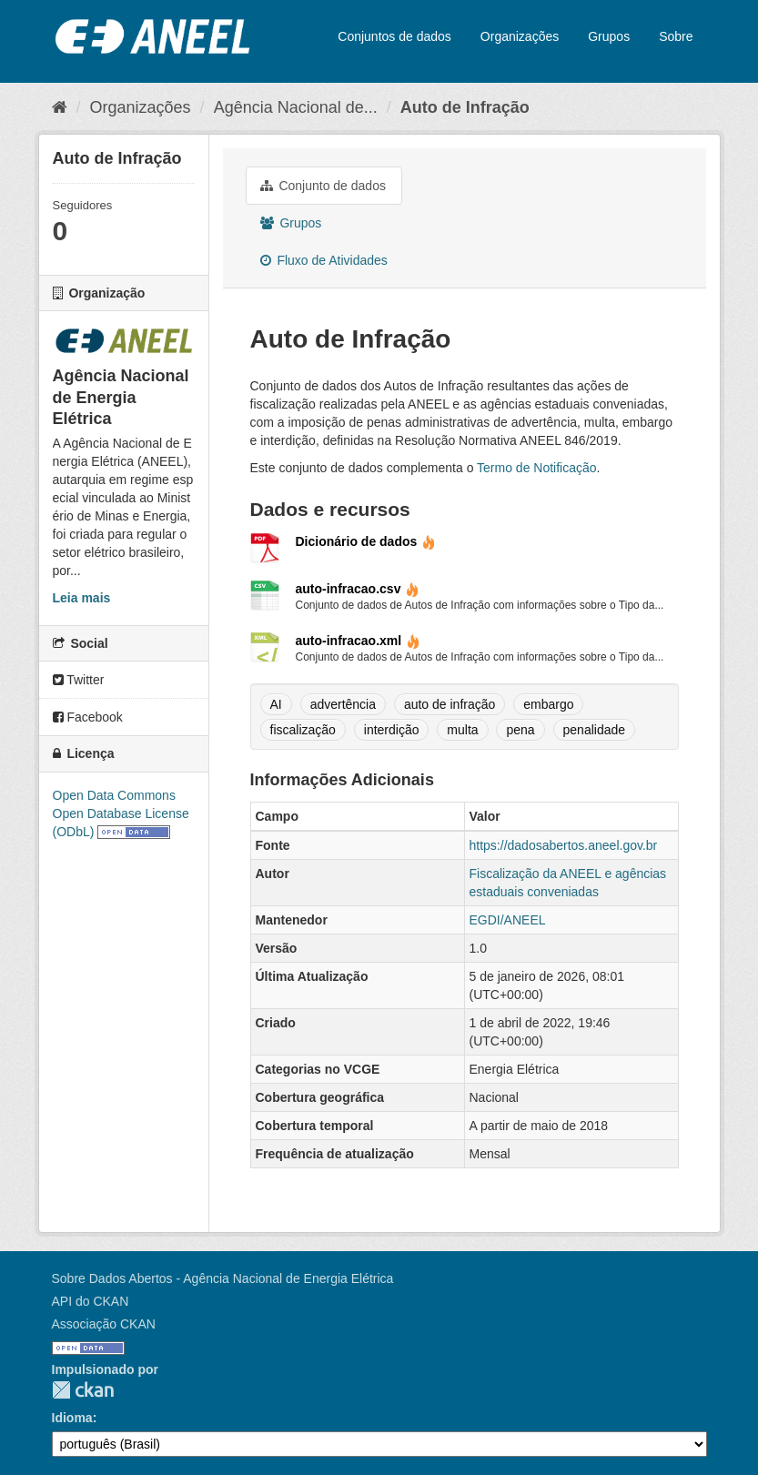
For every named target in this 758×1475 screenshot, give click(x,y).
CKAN (83, 1389)
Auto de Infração (465, 107)
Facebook (88, 717)
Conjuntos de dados (394, 36)
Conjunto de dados (323, 185)
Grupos (609, 36)
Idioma (72, 1417)
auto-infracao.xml (358, 640)
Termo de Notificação (537, 467)
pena (520, 729)
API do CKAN (90, 1301)
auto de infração (449, 704)
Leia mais (82, 598)
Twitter (79, 679)
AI (276, 704)
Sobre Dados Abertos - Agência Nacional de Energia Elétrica (223, 1278)
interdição (391, 729)
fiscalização (303, 729)
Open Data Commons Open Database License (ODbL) (121, 813)
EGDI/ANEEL (508, 920)
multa (462, 729)
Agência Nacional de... (296, 107)
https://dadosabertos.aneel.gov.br (564, 845)
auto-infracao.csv (358, 588)
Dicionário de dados (366, 541)
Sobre (675, 36)
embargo (548, 704)
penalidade (594, 729)
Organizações (519, 36)
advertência (343, 704)
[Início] (59, 107)
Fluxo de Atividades (324, 260)
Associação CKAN (104, 1324)
